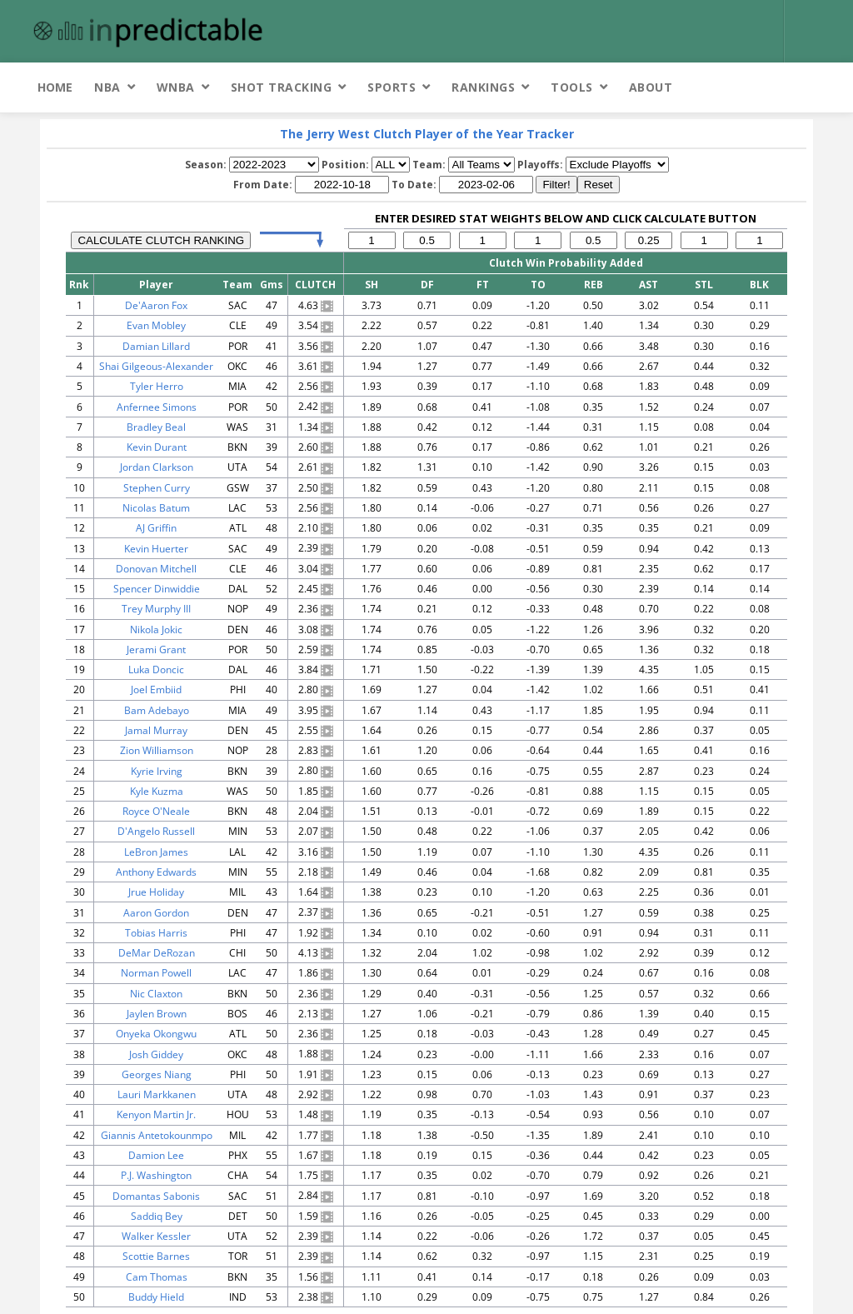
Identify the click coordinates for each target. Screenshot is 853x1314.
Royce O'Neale (156, 811)
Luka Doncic (156, 669)
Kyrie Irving (156, 771)
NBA (107, 87)
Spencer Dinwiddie (156, 589)
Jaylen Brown (157, 1014)
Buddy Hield (156, 1297)
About (651, 87)
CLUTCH (315, 284)
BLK (759, 284)
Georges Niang (157, 1074)
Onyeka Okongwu (156, 1034)
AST (648, 284)
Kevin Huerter (156, 549)
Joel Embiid (156, 689)
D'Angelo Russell (156, 831)
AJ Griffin (156, 528)
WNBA (176, 87)
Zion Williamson (156, 750)
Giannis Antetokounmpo (156, 1135)
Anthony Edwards (156, 872)
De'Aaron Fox (156, 305)
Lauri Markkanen (156, 1094)
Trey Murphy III (156, 609)
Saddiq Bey (156, 1216)
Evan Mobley (156, 325)
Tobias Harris (156, 933)
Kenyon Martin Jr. (156, 1114)
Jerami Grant (156, 649)
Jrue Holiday (156, 892)
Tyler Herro (156, 386)
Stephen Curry (156, 488)
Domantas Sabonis (156, 1196)
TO (538, 284)
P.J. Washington (156, 1175)
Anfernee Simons (157, 407)
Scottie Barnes (156, 1256)
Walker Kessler (156, 1236)
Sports (391, 87)
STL (704, 284)
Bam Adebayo (156, 710)
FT (482, 284)
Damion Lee (156, 1155)
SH (371, 284)
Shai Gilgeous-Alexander (156, 366)
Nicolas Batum (156, 508)
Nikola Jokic (156, 629)
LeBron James (156, 852)
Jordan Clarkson (156, 467)
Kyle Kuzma (156, 791)
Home (54, 87)
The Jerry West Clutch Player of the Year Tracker (427, 134)
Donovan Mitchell (156, 569)
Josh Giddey (156, 1054)
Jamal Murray (156, 730)
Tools (572, 87)
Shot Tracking (281, 87)
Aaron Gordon (156, 913)
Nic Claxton (156, 994)
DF (427, 284)
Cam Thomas (156, 1277)
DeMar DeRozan (156, 953)
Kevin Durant (157, 447)
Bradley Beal (156, 427)
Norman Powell (156, 973)
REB (593, 284)
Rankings (483, 87)
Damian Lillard (156, 346)
